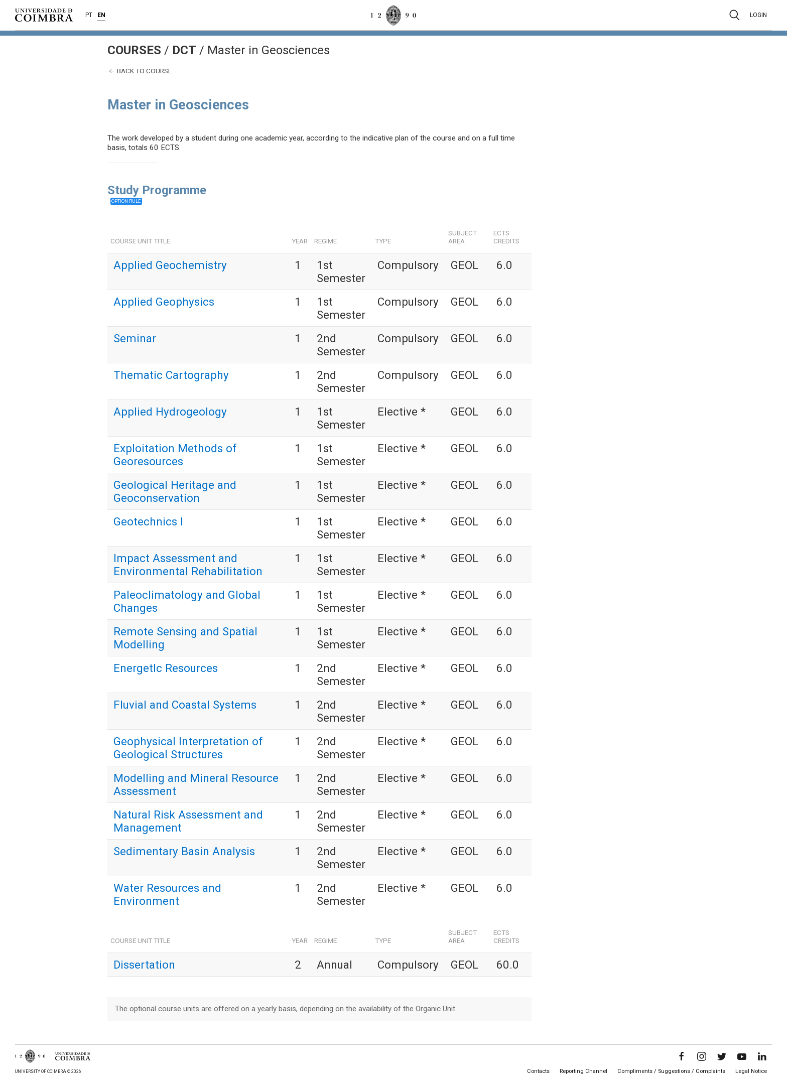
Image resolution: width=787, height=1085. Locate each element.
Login (758, 15)
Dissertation (144, 964)
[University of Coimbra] (44, 14)
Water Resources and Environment (167, 894)
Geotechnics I (148, 521)
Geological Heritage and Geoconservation (174, 491)
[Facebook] (682, 1056)
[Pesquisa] (734, 15)
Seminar (134, 338)
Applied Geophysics (163, 301)
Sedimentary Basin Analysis (184, 851)
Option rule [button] (126, 201)
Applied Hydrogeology (170, 411)
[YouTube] (742, 1056)
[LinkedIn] (762, 1056)
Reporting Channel (583, 1071)
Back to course (139, 71)
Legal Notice (751, 1071)
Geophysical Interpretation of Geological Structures (188, 748)
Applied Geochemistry (170, 265)
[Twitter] (722, 1056)
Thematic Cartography (171, 374)
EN (101, 15)
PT (88, 15)
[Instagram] (702, 1056)
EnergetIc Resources (165, 667)
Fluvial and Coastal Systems (184, 704)
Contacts (538, 1071)
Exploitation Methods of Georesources (175, 455)
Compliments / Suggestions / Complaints (671, 1071)
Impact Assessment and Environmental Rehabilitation (188, 565)
